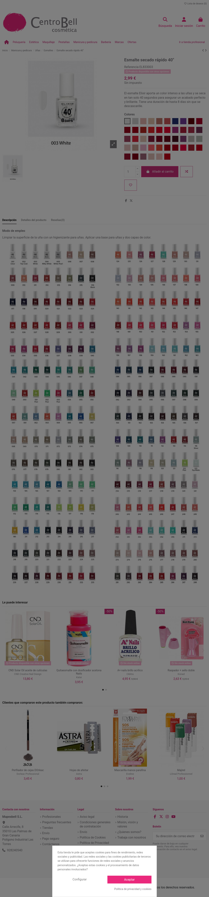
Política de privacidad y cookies (132, 889)
